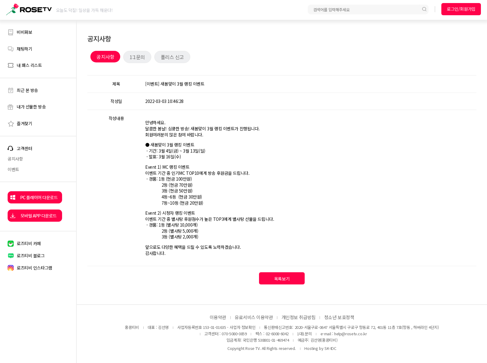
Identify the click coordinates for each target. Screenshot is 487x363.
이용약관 (218, 317)
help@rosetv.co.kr (350, 334)
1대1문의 (304, 334)
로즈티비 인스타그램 (34, 268)
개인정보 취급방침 (299, 317)
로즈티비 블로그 (31, 255)
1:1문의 (137, 57)
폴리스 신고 (172, 57)
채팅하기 (24, 49)
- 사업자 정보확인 (241, 327)
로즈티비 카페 (29, 243)
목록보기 (281, 279)
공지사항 (15, 159)
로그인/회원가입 (461, 9)
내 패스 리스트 (29, 65)
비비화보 (24, 32)
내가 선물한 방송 (31, 107)
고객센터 (24, 148)
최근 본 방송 (27, 90)
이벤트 (13, 169)
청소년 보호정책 (339, 317)
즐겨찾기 (24, 123)
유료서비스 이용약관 (254, 317)
